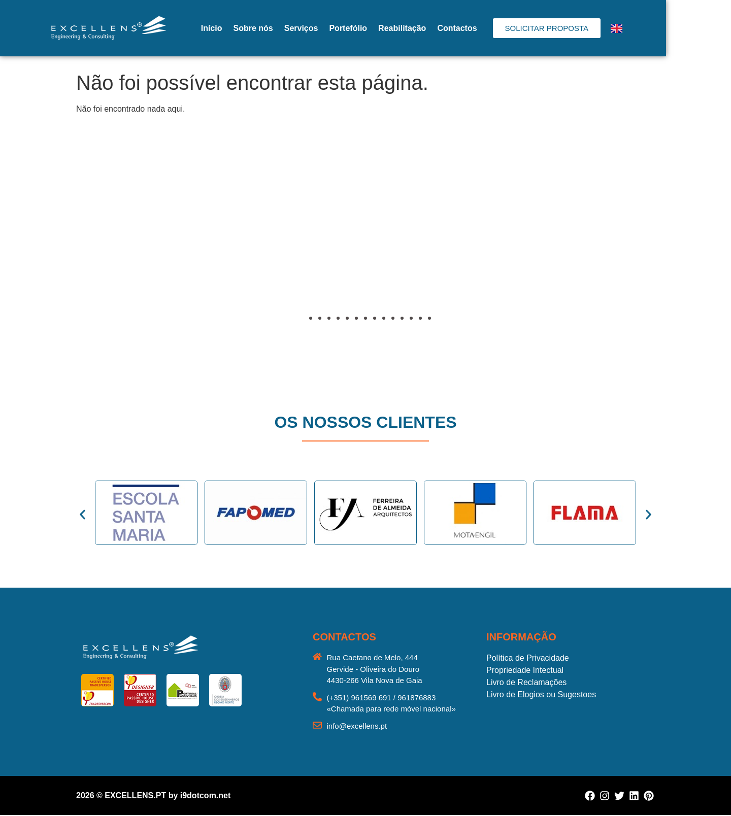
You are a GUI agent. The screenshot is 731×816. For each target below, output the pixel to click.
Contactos (489, 28)
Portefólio (380, 28)
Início (244, 28)
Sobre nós (285, 28)
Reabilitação (434, 28)
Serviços (334, 28)
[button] (86, 247)
